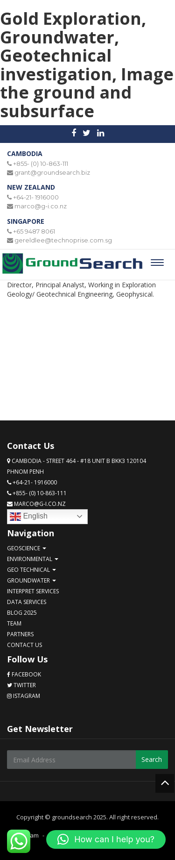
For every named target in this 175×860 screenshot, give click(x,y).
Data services (26, 602)
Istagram (23, 696)
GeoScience (26, 548)
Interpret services (33, 591)
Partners (20, 634)
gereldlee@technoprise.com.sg (63, 240)
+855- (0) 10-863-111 (40, 163)
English (29, 516)
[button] (106, 839)
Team (14, 623)
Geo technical (31, 570)
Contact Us (24, 645)
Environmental (32, 559)
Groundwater (31, 580)
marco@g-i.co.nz (40, 206)
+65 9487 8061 (34, 231)
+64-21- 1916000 (36, 197)
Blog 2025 (22, 613)
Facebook (24, 674)
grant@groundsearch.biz (52, 172)
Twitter (21, 685)
